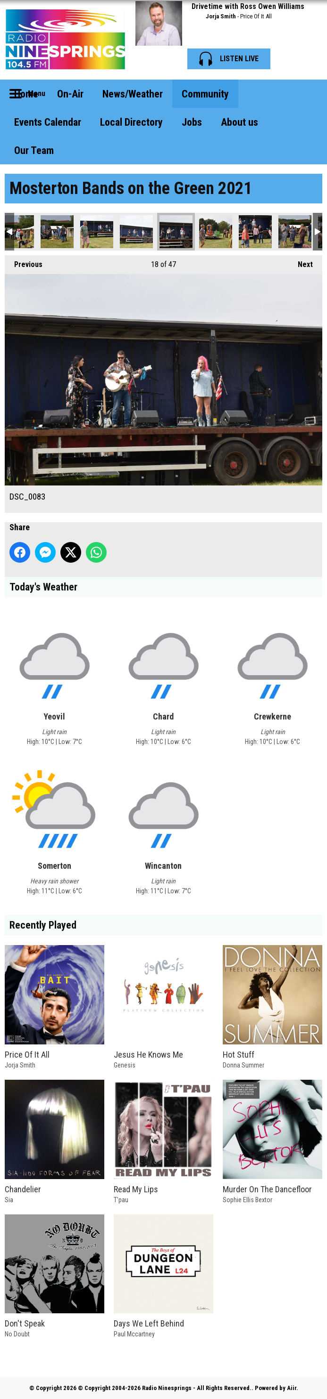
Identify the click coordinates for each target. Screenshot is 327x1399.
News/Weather (132, 94)
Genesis (124, 1065)
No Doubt (17, 1334)
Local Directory (131, 122)
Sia (9, 1200)
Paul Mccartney (134, 1334)
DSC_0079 (96, 231)
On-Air (70, 94)
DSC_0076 (17, 231)
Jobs (192, 122)
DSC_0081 (136, 231)
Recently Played (42, 925)
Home (26, 94)
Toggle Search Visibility (308, 94)
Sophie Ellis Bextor (247, 1200)
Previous (23, 262)
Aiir (291, 1387)
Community (205, 94)
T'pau (121, 1200)
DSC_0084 (215, 231)
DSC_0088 (294, 231)
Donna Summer (243, 1065)
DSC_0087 (255, 231)
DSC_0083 (176, 231)
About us (239, 122)
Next (300, 262)
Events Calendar (47, 122)
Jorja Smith (221, 16)
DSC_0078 (57, 231)
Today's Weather (43, 587)
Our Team (34, 150)
